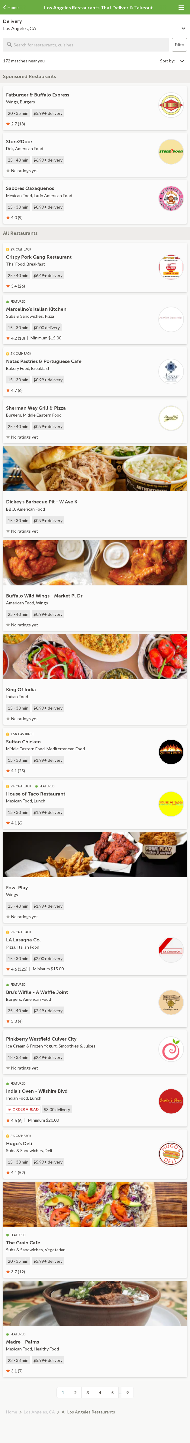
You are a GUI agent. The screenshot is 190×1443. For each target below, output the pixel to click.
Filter (179, 44)
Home (11, 1411)
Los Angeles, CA (39, 1411)
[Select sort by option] (172, 61)
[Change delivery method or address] (184, 27)
